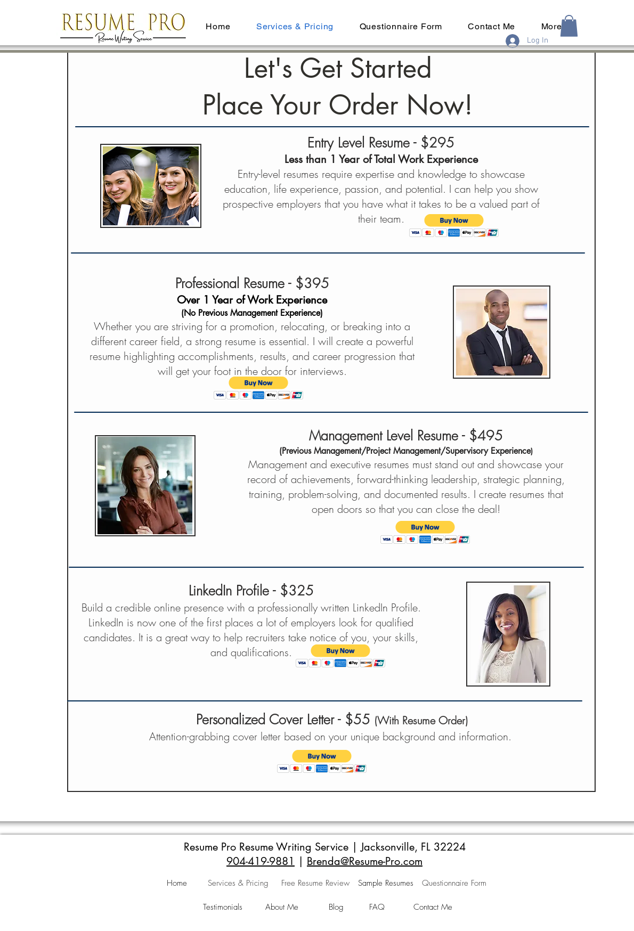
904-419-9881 (260, 861)
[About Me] (281, 907)
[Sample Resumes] (385, 883)
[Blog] (336, 907)
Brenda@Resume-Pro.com (364, 861)
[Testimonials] (223, 907)
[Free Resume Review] (315, 883)
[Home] (177, 883)
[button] (569, 26)
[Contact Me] (433, 907)
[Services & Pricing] (238, 883)
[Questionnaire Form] (454, 883)
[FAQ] (376, 907)
